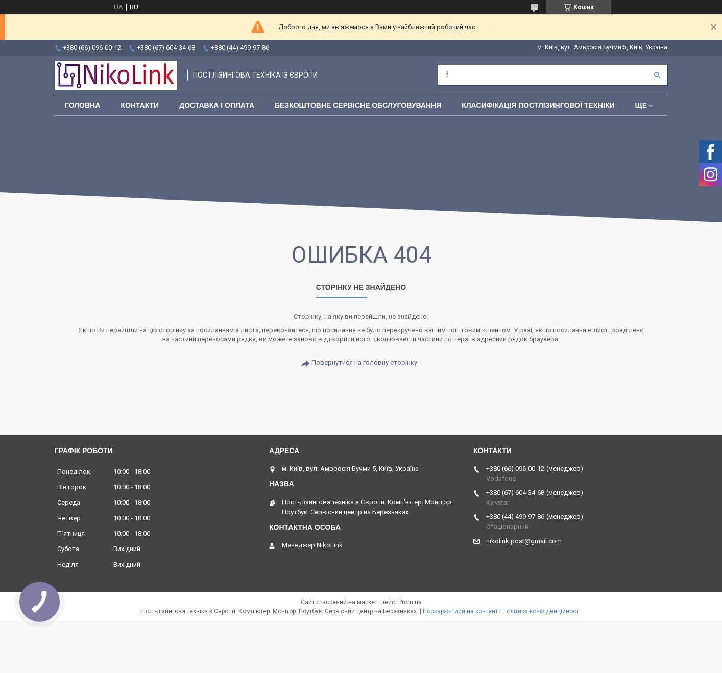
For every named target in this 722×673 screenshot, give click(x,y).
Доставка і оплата (216, 105)
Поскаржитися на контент (460, 611)
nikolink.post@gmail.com (524, 541)
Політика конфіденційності (541, 611)
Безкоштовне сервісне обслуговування (358, 105)
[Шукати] (657, 75)
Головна (82, 105)
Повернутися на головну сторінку (364, 362)
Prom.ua (410, 602)
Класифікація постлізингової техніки (538, 105)
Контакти (140, 105)
